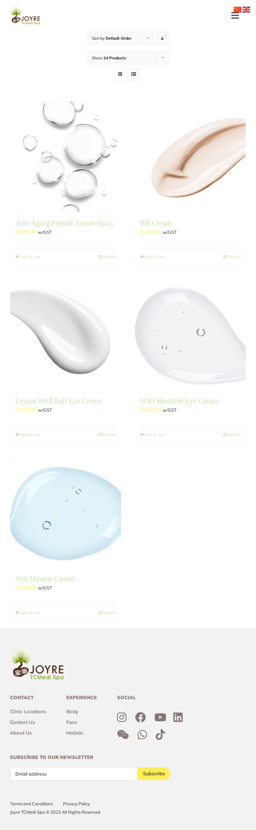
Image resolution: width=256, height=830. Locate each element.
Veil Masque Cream (44, 578)
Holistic (74, 733)
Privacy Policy (76, 803)
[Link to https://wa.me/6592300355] (142, 734)
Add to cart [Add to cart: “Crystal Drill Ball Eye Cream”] (30, 434)
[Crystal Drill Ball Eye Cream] (65, 334)
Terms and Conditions (31, 803)
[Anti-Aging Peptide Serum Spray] (65, 156)
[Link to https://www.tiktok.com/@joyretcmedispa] (160, 734)
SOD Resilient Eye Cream (179, 401)
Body (72, 712)
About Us (21, 733)
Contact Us (22, 722)
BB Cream (156, 223)
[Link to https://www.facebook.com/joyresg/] (140, 717)
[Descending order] (162, 38)
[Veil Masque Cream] (65, 512)
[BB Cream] (190, 156)
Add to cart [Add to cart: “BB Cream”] (155, 256)
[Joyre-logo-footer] (25, 9)
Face (71, 722)
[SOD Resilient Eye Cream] (190, 334)
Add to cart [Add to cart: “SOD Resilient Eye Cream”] (155, 434)
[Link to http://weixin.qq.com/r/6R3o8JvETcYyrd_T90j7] (123, 734)
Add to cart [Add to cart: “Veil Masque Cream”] (30, 612)
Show (109, 57)
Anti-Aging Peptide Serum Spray (64, 223)
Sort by (112, 38)
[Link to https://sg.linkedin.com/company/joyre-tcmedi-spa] (178, 717)
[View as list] (133, 74)
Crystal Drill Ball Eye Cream (58, 401)
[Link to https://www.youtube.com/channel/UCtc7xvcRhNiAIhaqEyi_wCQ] (160, 717)
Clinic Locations (28, 712)
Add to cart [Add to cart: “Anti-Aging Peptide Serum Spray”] (30, 256)
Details (109, 256)
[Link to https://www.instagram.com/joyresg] (121, 717)
